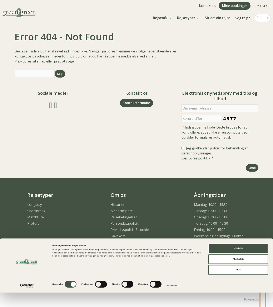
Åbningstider (210, 194)
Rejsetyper (186, 18)
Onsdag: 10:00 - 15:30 (210, 217)
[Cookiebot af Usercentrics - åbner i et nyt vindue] (27, 300)
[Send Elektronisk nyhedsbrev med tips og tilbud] (252, 167)
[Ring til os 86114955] (261, 5)
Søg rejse (242, 18)
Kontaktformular (136, 103)
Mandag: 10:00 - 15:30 (211, 204)
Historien (118, 204)
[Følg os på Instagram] (55, 104)
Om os (118, 194)
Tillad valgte (238, 274)
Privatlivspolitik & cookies (130, 229)
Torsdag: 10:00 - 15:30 (211, 223)
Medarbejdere (122, 211)
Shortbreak (36, 211)
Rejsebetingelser (124, 217)
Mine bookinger (234, 5)
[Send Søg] (60, 73)
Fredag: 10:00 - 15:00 (209, 229)
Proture (33, 223)
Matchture (35, 217)
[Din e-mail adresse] (219, 108)
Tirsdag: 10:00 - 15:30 (210, 211)
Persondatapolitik (125, 223)
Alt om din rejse (217, 18)
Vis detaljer (172, 300)
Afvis (238, 284)
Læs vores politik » (195, 158)
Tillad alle (238, 263)
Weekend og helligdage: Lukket (218, 236)
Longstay (34, 204)
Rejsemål (160, 18)
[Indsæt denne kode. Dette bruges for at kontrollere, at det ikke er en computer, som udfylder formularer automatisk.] (201, 118)
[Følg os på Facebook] (50, 104)
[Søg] (259, 18)
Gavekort (118, 236)
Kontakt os (207, 5)
